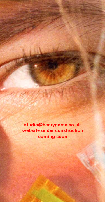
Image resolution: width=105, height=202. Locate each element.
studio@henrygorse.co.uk (52, 125)
